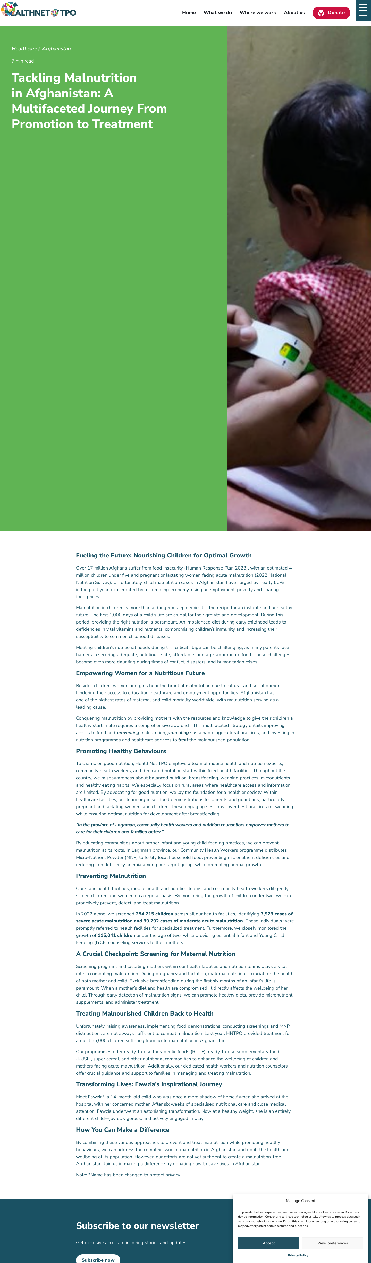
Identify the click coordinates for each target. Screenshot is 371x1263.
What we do (218, 12)
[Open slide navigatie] (363, 13)
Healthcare (24, 48)
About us (294, 12)
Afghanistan (56, 48)
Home (189, 12)
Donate (336, 12)
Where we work (258, 12)
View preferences (332, 1243)
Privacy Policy (298, 1255)
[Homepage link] (40, 13)
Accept (269, 1243)
